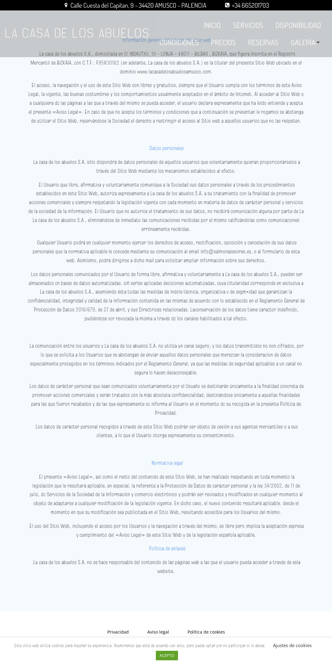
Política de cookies (206, 634)
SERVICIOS (248, 23)
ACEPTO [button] (167, 655)
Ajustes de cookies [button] (292, 645)
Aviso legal (158, 634)
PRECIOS (223, 40)
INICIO (212, 23)
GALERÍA (306, 40)
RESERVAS (263, 40)
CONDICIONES (179, 40)
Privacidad (118, 634)
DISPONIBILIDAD (298, 23)
